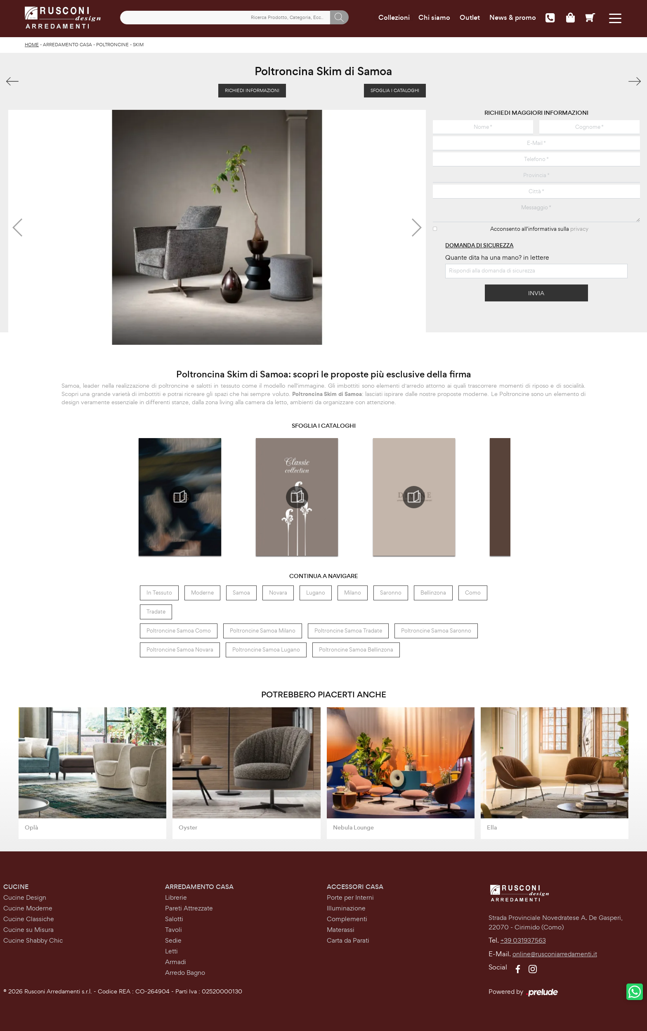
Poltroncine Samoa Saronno (436, 629)
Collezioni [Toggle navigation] (391, 18)
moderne (202, 591)
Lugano (315, 591)
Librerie (176, 895)
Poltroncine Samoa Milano (262, 629)
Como (473, 591)
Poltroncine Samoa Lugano (266, 648)
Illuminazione (346, 906)
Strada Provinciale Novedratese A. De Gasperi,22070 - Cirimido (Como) (556, 921)
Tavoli (173, 928)
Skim (138, 43)
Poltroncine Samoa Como (178, 629)
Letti (171, 949)
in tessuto (159, 591)
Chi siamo (432, 17)
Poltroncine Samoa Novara (179, 648)
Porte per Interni (350, 895)
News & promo (510, 17)
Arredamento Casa (67, 43)
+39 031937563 (523, 939)
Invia (536, 291)
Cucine (15, 885)
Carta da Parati (348, 938)
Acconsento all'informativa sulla (539, 227)
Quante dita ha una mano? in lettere (497, 255)
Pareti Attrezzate (189, 906)
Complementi (347, 917)
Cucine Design (24, 895)
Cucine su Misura (28, 928)
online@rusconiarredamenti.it (554, 952)
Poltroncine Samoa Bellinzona (356, 648)
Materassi (340, 928)
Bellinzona (433, 591)
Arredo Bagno (185, 971)
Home (32, 43)
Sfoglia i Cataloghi (395, 89)
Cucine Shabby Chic (33, 938)
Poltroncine (112, 43)
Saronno (390, 591)
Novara (278, 591)
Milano (352, 591)
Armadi (175, 960)
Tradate (155, 610)
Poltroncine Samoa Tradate (348, 629)
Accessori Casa (355, 885)
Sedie (173, 938)
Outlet (468, 17)
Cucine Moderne (27, 906)
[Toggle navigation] (613, 17)
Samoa (241, 591)
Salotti (174, 917)
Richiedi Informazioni (252, 89)
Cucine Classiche (28, 917)
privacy (579, 227)
